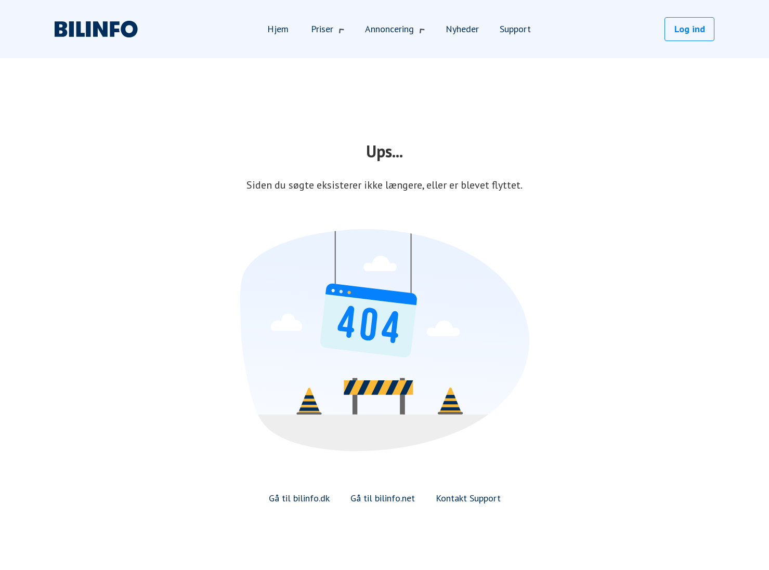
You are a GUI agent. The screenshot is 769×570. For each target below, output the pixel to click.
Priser (327, 29)
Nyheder (462, 29)
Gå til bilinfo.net (382, 498)
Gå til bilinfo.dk (299, 498)
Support (515, 29)
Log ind (689, 29)
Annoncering (395, 29)
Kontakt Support (468, 498)
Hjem (278, 29)
